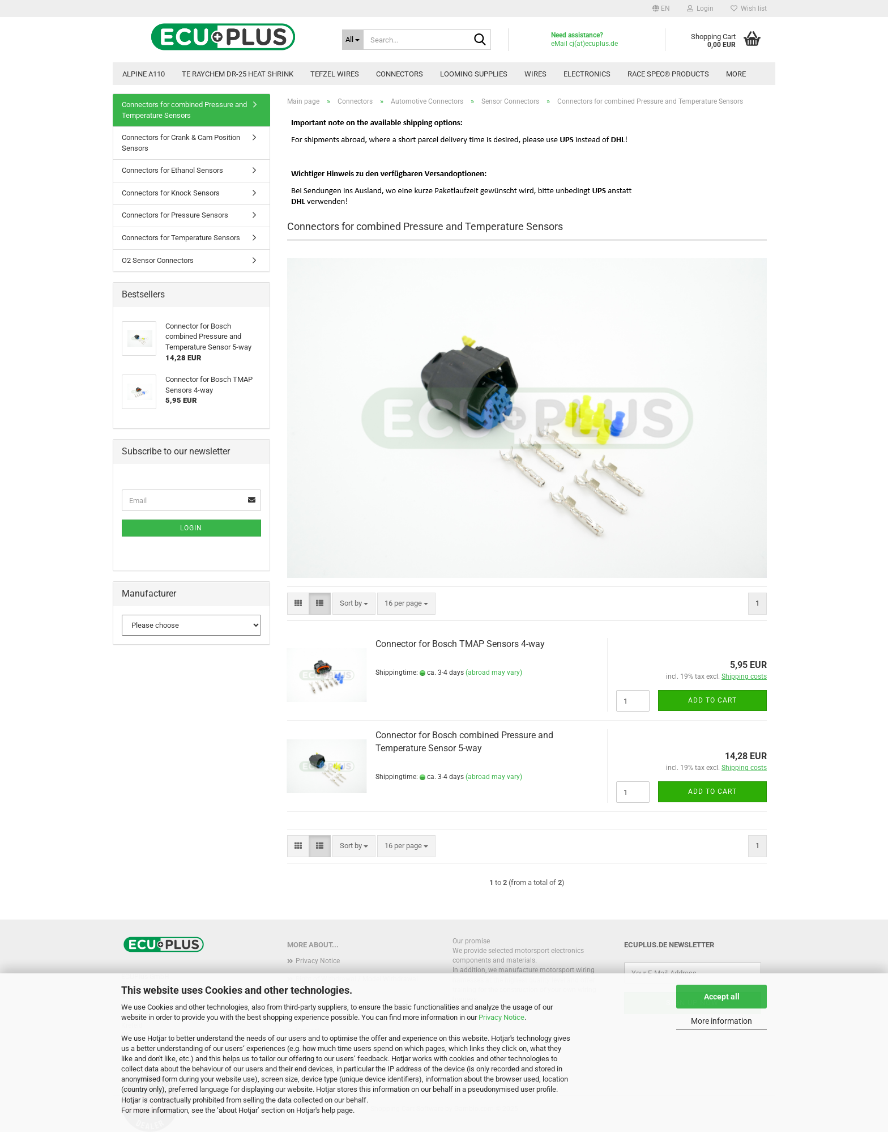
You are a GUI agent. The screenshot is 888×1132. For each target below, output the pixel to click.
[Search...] (353, 39)
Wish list (749, 8)
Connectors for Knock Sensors (171, 193)
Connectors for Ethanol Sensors (172, 170)
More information (721, 1020)
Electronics (586, 74)
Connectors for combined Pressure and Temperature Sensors (184, 110)
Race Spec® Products (668, 74)
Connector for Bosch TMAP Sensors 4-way (460, 644)
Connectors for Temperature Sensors (181, 237)
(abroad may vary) (494, 672)
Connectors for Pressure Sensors (175, 215)
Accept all (722, 996)
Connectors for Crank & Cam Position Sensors (181, 142)
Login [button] (700, 8)
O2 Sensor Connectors (158, 260)
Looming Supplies (473, 74)
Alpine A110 (143, 74)
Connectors (399, 74)
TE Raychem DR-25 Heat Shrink (237, 74)
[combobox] (353, 604)
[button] (661, 8)
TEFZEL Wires (334, 74)
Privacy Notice (501, 1017)
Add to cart (712, 700)
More (736, 74)
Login (191, 528)
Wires (535, 74)
